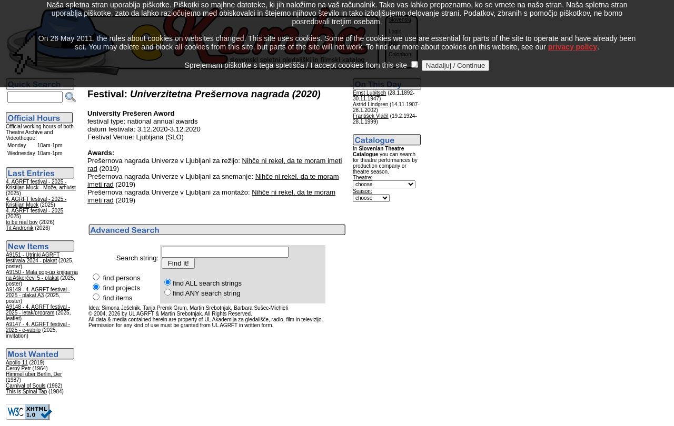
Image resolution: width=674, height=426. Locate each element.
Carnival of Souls (26, 386)
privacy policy (572, 36)
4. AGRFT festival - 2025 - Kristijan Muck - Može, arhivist (41, 184)
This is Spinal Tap (26, 391)
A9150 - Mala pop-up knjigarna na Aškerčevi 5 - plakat (42, 275)
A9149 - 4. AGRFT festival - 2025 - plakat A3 (38, 292)
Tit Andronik (19, 228)
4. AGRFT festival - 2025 (34, 211)
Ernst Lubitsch (369, 93)
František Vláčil (371, 116)
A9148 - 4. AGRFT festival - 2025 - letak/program (38, 310)
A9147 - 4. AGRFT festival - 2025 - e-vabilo (38, 327)
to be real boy (22, 222)
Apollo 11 (17, 363)
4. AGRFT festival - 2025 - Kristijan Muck (36, 202)
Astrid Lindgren (370, 104)
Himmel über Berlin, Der (34, 374)
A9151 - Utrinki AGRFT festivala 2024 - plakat (33, 257)
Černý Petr (18, 368)
